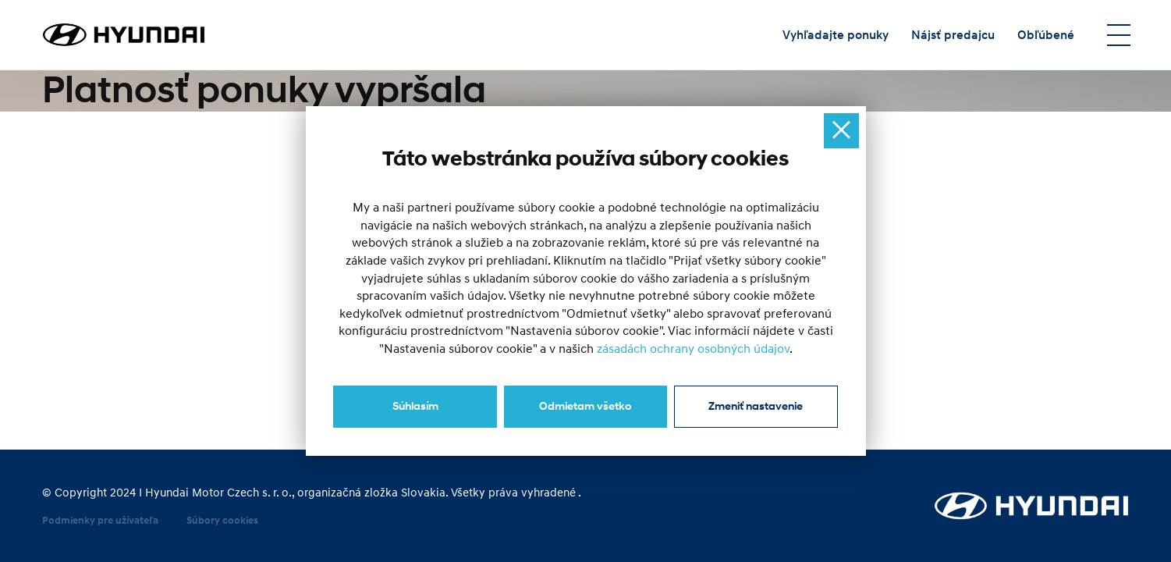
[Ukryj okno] (841, 130)
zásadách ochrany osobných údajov (693, 349)
